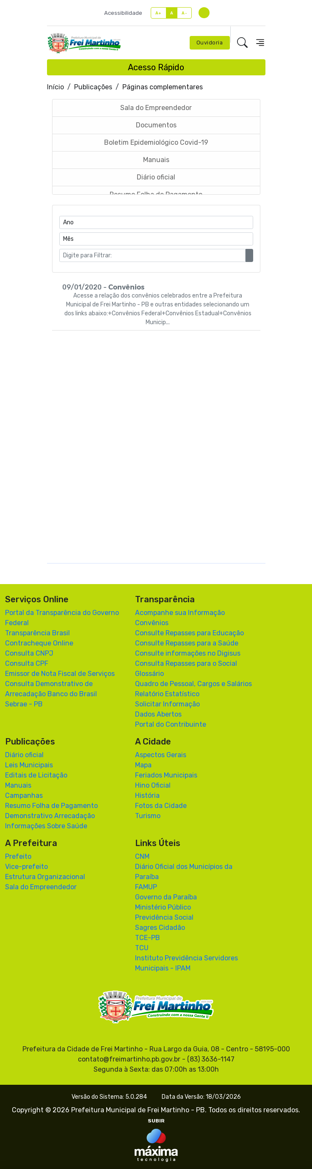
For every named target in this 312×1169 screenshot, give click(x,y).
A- (184, 13)
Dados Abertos (158, 714)
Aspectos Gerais (160, 755)
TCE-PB (147, 938)
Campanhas (24, 795)
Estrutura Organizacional (45, 877)
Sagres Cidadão (160, 928)
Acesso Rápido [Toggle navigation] (156, 67)
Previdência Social (164, 917)
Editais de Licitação (36, 775)
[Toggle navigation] (260, 42)
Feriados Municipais (166, 775)
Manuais (18, 785)
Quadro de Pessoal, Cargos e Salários (193, 684)
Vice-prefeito (26, 867)
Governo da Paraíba (166, 897)
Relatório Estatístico (167, 694)
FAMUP (146, 887)
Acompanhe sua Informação (180, 613)
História (147, 795)
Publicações (93, 87)
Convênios (151, 623)
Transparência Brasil (37, 633)
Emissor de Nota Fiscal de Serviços (60, 674)
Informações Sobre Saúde (46, 826)
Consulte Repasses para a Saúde (186, 643)
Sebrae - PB (24, 704)
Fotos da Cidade (161, 806)
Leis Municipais (29, 765)
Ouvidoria (209, 42)
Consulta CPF (26, 663)
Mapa (143, 765)
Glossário (149, 674)
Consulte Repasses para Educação (189, 633)
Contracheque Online (39, 643)
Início (55, 87)
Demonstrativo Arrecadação (50, 816)
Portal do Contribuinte (170, 724)
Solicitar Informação (167, 704)
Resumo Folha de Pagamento (51, 806)
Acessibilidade (123, 13)
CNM (142, 856)
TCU (142, 948)
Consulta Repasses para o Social (186, 663)
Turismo (147, 816)
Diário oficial (24, 755)
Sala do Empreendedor (41, 887)
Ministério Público (163, 907)
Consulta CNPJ (29, 653)
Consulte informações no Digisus (187, 653)
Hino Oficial (153, 785)
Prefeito (18, 856)
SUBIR (156, 1121)
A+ (158, 13)
